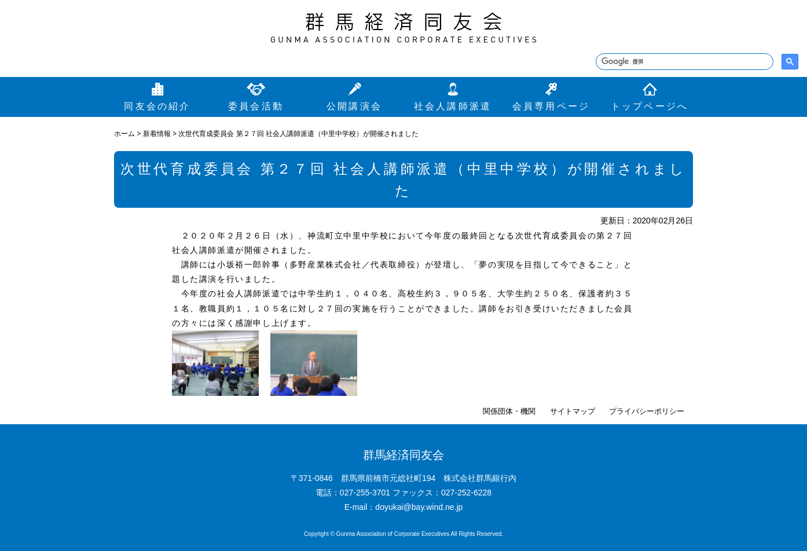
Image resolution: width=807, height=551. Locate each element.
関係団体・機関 (509, 411)
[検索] (683, 62)
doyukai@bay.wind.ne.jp (419, 507)
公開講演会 (354, 106)
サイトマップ (572, 411)
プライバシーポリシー (646, 411)
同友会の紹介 (157, 106)
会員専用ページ (551, 106)
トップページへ (649, 106)
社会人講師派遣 (452, 106)
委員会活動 (256, 106)
